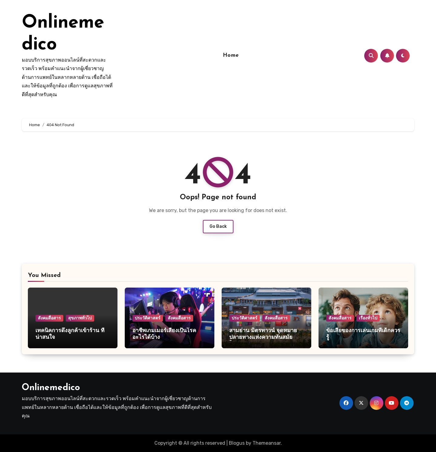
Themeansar (267, 443)
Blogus (237, 443)
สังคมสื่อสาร (49, 318)
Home (231, 55)
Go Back (218, 226)
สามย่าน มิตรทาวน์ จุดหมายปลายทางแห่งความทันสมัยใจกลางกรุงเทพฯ (263, 337)
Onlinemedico (51, 388)
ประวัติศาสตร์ (147, 318)
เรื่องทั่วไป (368, 318)
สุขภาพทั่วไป (80, 318)
